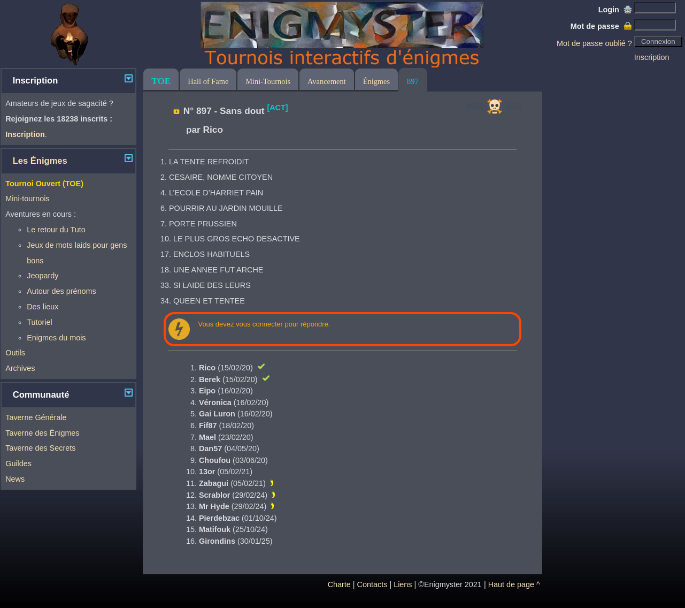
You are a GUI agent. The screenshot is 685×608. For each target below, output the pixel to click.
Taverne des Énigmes (42, 433)
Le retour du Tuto (56, 229)
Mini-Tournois (267, 81)
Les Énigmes (40, 161)
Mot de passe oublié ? (594, 43)
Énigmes (376, 81)
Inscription (651, 57)
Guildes (18, 463)
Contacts (372, 584)
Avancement (326, 81)
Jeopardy (42, 275)
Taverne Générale (35, 417)
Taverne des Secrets (40, 448)
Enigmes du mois (56, 337)
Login (615, 9)
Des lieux (42, 306)
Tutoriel (39, 322)
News (15, 479)
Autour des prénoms (61, 291)
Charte (339, 584)
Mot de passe (601, 26)
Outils (15, 352)
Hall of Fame (208, 81)
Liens (403, 584)
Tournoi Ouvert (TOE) (44, 183)
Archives (20, 368)
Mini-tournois (27, 198)
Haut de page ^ (514, 584)
